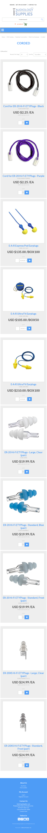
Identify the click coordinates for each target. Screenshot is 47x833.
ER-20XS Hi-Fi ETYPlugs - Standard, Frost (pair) (23, 747)
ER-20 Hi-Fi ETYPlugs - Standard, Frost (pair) (23, 599)
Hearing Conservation (21, 37)
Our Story (23, 786)
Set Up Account (21, 4)
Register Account (23, 796)
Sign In (12, 4)
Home (3, 37)
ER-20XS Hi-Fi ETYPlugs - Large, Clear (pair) (23, 674)
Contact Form (23, 811)
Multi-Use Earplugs (34, 37)
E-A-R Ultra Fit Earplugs (23, 313)
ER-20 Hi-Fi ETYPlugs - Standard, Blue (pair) (23, 526)
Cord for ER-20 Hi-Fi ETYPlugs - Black (23, 106)
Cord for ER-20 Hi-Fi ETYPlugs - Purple (23, 175)
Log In (23, 795)
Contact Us (32, 4)
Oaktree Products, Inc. (26, 827)
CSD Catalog (10, 37)
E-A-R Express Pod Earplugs (23, 245)
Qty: (23, 119)
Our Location (23, 787)
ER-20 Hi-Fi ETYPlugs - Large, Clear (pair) (23, 454)
